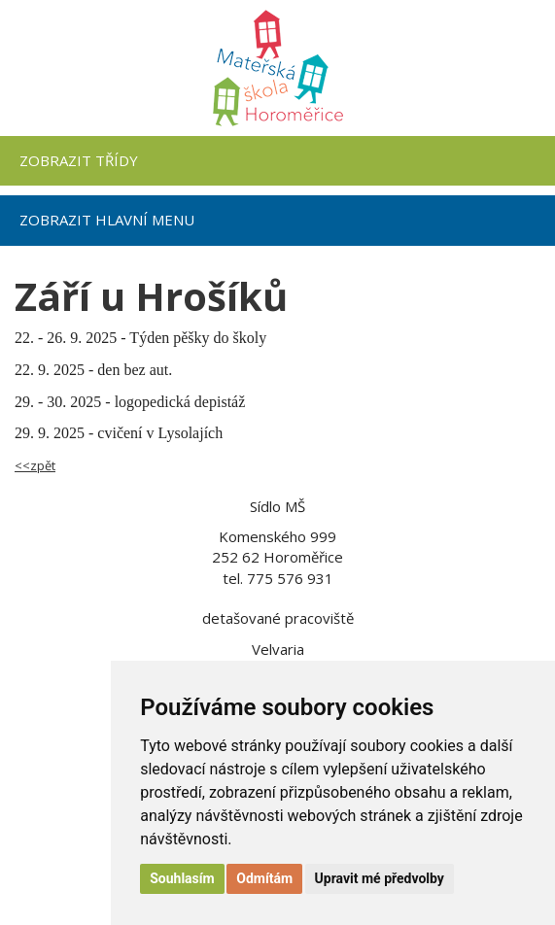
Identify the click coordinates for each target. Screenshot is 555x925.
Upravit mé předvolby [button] (379, 878)
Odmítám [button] (264, 878)
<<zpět (35, 465)
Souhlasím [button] (182, 878)
